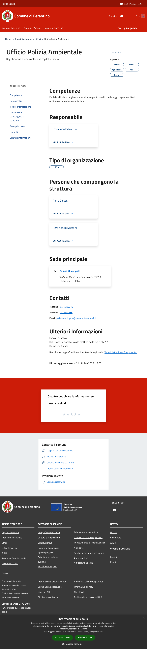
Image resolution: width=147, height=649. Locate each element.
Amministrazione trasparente (88, 581)
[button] (73, 644)
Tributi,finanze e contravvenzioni (90, 542)
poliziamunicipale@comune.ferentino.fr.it (76, 318)
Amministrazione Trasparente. (121, 352)
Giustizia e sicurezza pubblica (88, 537)
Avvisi (113, 542)
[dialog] (73, 632)
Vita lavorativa (45, 542)
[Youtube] (116, 16)
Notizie (113, 532)
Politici (5, 553)
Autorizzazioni (81, 558)
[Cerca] (141, 16)
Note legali (79, 592)
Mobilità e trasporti (47, 566)
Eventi (113, 562)
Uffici (38, 39)
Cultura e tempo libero (49, 537)
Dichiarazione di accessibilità (88, 597)
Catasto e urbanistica (48, 557)
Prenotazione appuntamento (52, 581)
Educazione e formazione (86, 532)
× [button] (144, 618)
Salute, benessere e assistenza (89, 553)
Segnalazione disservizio (50, 586)
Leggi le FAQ (44, 592)
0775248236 (66, 312)
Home (8, 39)
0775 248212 (66, 306)
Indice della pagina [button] (18, 86)
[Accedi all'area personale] (130, 3)
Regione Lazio (8, 3)
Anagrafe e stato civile (49, 532)
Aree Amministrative (12, 537)
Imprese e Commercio (48, 548)
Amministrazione (23, 39)
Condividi (116, 52)
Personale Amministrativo (14, 558)
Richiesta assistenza (48, 597)
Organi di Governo (10, 532)
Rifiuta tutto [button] (85, 637)
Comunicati (115, 537)
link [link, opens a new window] (101, 631)
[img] (32, 85)
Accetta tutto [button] (62, 637)
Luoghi (113, 557)
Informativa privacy (83, 586)
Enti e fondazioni (10, 548)
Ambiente (79, 548)
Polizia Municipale (69, 271)
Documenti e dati (10, 563)
